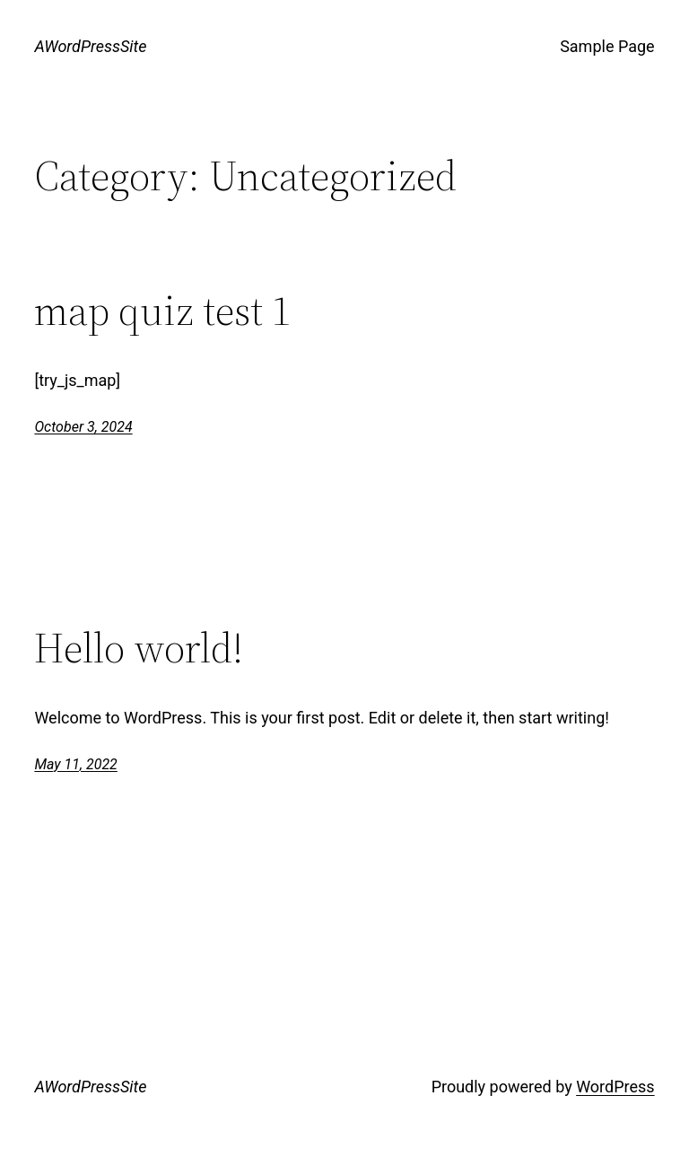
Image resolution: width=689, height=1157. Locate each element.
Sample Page (607, 46)
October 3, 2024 (83, 426)
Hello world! (138, 647)
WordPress (615, 1086)
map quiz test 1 (163, 310)
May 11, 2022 (75, 764)
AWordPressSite (90, 46)
